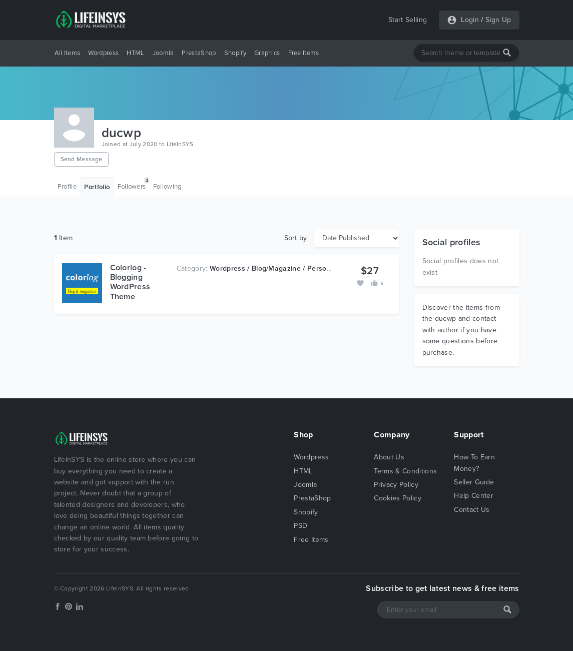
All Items (68, 53)
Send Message (82, 159)
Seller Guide (474, 482)
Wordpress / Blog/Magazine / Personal (273, 268)
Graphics (267, 53)
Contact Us (471, 509)
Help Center (473, 495)
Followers (134, 184)
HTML (135, 53)
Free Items (303, 53)
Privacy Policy (396, 484)
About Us (389, 457)
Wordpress (103, 53)
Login (470, 20)
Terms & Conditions (405, 471)
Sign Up (498, 20)
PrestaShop (199, 53)
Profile (67, 187)
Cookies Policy (397, 498)
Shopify (235, 53)
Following (167, 187)
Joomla (163, 53)
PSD (300, 525)
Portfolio (97, 187)
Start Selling (407, 20)
